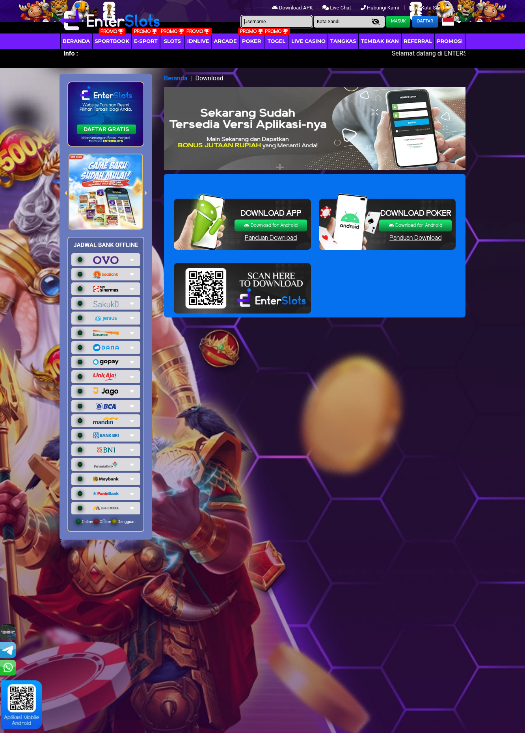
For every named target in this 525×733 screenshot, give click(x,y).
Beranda (76, 41)
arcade (225, 41)
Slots (172, 41)
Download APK (293, 8)
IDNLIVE (198, 41)
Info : (70, 53)
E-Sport (146, 41)
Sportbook (112, 41)
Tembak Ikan (380, 41)
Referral (418, 41)
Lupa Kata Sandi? (429, 8)
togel (276, 41)
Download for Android (271, 225)
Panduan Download (271, 238)
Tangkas (343, 41)
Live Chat (337, 8)
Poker (251, 41)
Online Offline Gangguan (106, 521)
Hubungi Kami (380, 8)
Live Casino (308, 41)
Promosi (450, 41)
